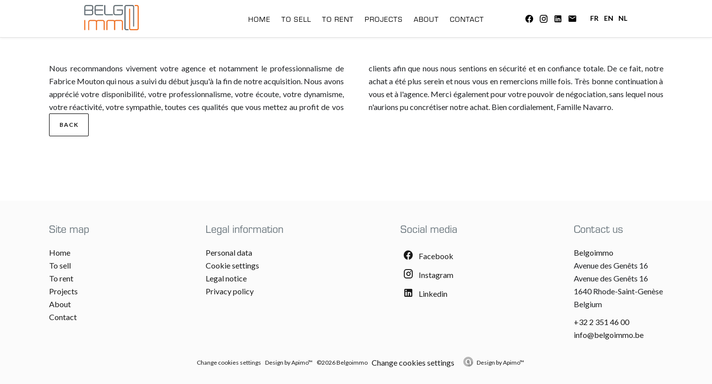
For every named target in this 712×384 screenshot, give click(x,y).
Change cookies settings (229, 362)
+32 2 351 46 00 (601, 322)
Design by (500, 362)
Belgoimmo (593, 252)
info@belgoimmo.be (609, 334)
